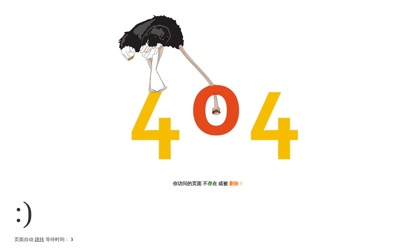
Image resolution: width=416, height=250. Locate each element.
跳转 (39, 239)
